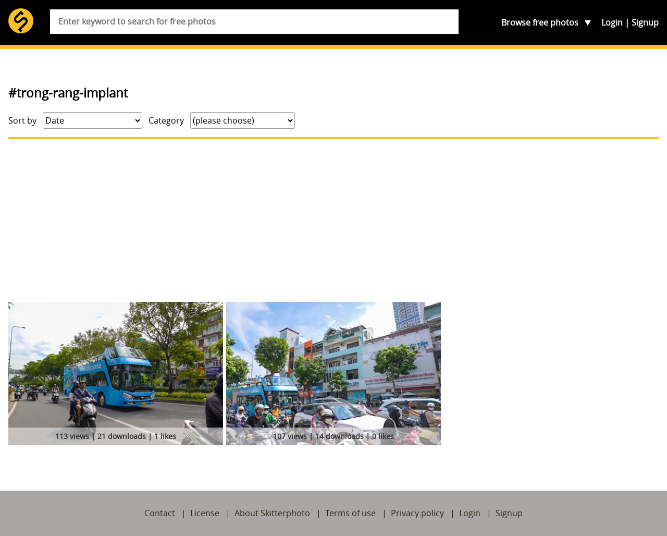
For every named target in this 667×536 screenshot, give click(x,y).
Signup (645, 22)
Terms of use (350, 513)
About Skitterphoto (272, 513)
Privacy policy (417, 513)
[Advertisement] (333, 221)
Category (166, 120)
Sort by (22, 120)
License (204, 513)
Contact (159, 513)
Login (612, 22)
